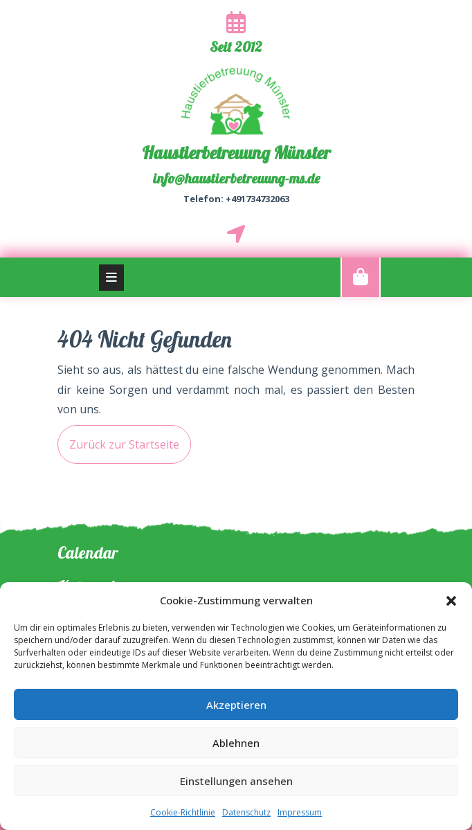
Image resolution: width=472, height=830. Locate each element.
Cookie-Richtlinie (182, 812)
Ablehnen (236, 743)
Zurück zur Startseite (118, 438)
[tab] (111, 277)
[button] (451, 600)
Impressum (300, 812)
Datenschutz (246, 812)
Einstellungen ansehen (236, 781)
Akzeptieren (236, 705)
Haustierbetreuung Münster (236, 152)
